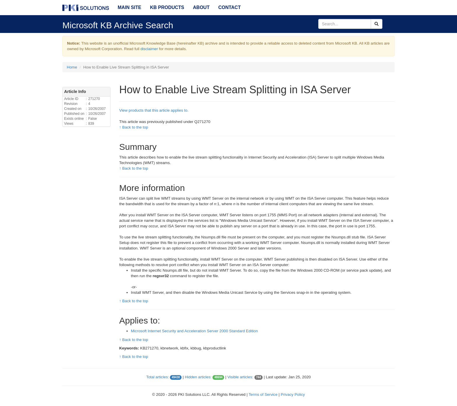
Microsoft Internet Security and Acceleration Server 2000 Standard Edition (194, 331)
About (201, 7)
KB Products (167, 7)
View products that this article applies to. (154, 110)
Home (72, 67)
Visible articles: (240, 377)
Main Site (129, 7)
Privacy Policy (293, 394)
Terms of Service (263, 394)
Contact (229, 7)
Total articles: (157, 377)
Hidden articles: (198, 377)
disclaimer (149, 49)
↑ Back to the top (133, 127)
